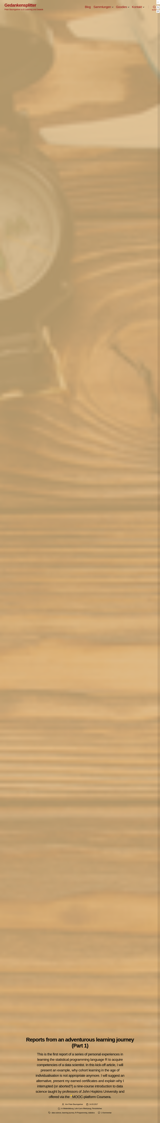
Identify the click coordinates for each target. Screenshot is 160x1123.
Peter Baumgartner (75, 1104)
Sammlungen (102, 7)
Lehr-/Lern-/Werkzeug (82, 1108)
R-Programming (81, 1113)
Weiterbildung (68, 1108)
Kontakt (137, 7)
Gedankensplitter (20, 5)
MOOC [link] (77, 1097)
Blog (88, 7)
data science (56, 1113)
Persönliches (97, 1108)
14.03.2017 (93, 1104)
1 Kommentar (106, 1113)
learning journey (68, 1113)
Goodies (121, 7)
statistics (91, 1113)
